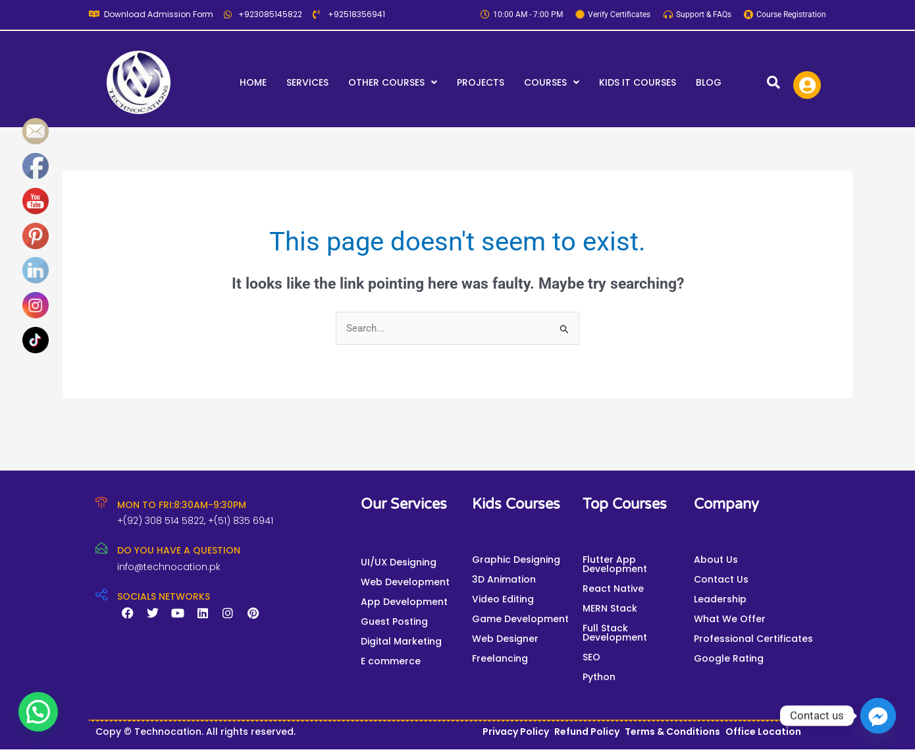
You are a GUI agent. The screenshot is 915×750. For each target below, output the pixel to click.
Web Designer (505, 638)
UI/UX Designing (398, 562)
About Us (716, 559)
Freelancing (500, 658)
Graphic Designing (516, 559)
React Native (613, 588)
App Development (404, 601)
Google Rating (729, 658)
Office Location (763, 731)
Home (253, 82)
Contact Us (721, 579)
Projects (480, 82)
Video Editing (503, 599)
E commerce (391, 661)
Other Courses (392, 82)
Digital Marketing (401, 641)
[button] (392, 82)
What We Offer (730, 618)
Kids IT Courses (637, 82)
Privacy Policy (516, 731)
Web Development (405, 582)
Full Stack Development (615, 632)
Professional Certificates (753, 638)
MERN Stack (610, 608)
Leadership (720, 599)
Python (599, 676)
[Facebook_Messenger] (878, 716)
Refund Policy (586, 731)
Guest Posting (394, 621)
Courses (551, 82)
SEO (591, 657)
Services (307, 82)
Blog (708, 82)
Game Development (520, 618)
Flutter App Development (615, 564)
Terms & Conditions (672, 731)
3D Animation (504, 579)
